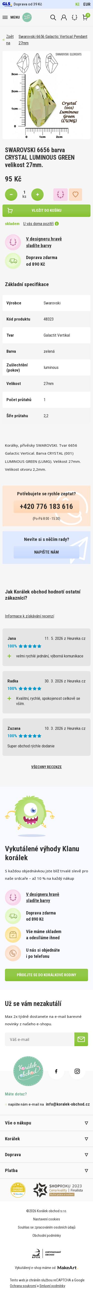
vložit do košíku (47, 210)
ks (24, 196)
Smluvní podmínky (52, 1286)
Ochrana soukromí (23, 1286)
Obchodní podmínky (46, 1235)
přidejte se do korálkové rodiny (46, 975)
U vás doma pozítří (41, 223)
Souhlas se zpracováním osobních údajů (46, 1227)
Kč (77, 4)
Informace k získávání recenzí (29, 616)
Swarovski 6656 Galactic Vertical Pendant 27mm (53, 39)
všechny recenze (46, 767)
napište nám (46, 552)
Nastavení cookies (46, 1219)
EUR (87, 4)
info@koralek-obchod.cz (68, 1104)
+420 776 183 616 (46, 506)
